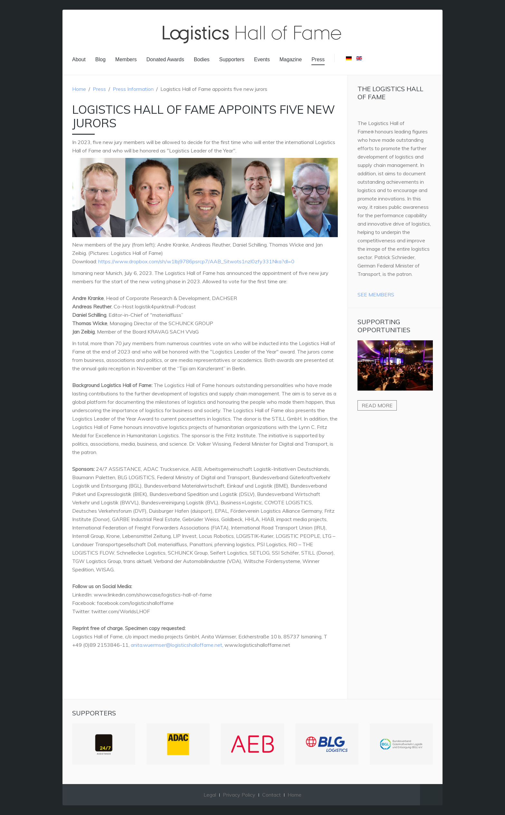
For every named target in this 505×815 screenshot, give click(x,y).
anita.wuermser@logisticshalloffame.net (176, 645)
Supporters (231, 59)
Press (318, 59)
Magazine (291, 59)
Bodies (202, 59)
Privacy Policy (239, 794)
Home (79, 89)
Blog (100, 59)
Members (126, 59)
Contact (271, 794)
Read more (377, 405)
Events (262, 59)
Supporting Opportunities (383, 326)
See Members (375, 294)
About (79, 59)
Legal (210, 794)
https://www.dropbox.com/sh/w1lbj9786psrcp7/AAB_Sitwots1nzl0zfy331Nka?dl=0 (196, 261)
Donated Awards (165, 59)
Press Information (133, 89)
